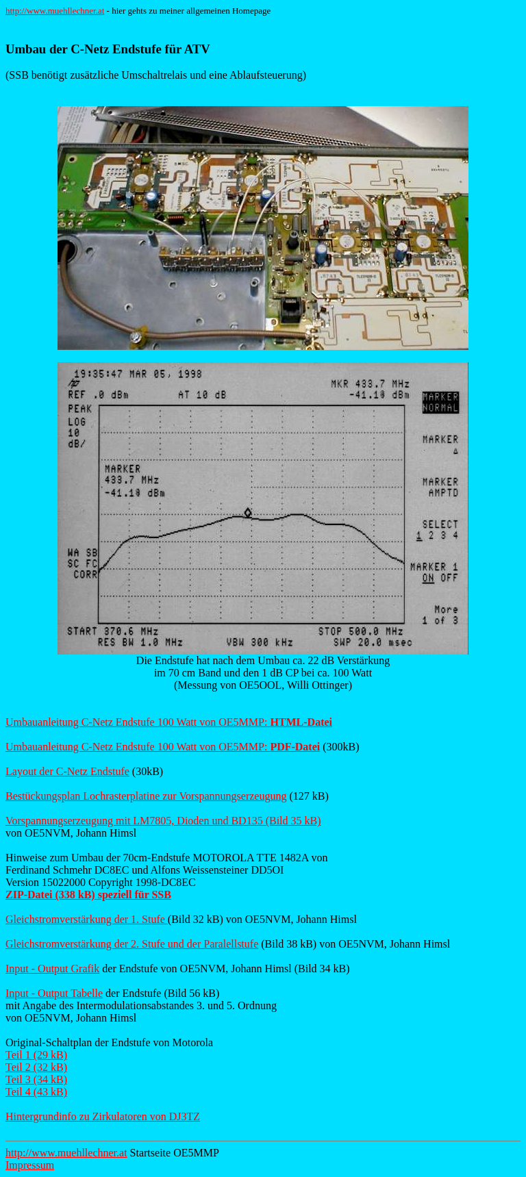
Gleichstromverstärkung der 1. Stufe (86, 919)
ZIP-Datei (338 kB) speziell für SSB (88, 894)
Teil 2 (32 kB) (36, 1067)
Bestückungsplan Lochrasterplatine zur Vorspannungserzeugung (145, 796)
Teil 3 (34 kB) (36, 1079)
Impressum (29, 1165)
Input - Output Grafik (52, 968)
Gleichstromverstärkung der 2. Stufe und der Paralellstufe (131, 944)
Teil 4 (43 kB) (36, 1092)
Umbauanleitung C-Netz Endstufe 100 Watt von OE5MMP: (168, 722)
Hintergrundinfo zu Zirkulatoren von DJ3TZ (102, 1116)
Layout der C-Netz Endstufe (67, 771)
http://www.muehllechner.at (54, 10)
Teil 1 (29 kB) (36, 1055)
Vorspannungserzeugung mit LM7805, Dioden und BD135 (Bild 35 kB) (163, 820)
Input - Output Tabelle (54, 993)
